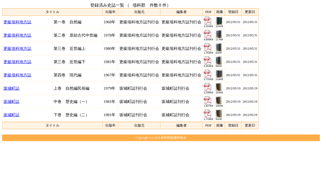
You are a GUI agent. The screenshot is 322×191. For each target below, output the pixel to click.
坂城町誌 (11, 88)
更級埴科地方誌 (17, 22)
